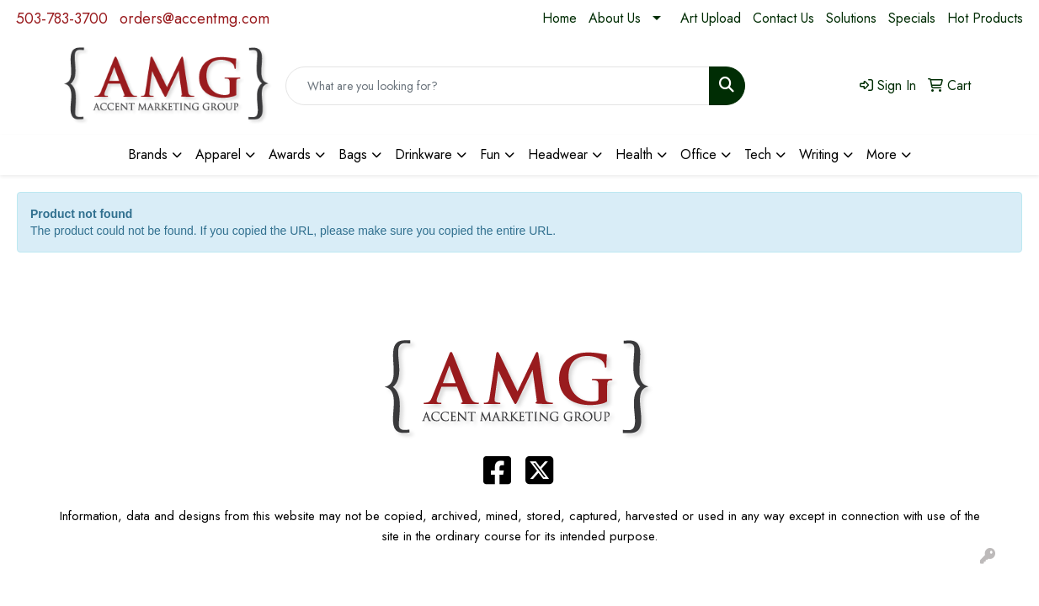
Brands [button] (148, 154)
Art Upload (710, 18)
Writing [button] (819, 154)
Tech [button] (757, 154)
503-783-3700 (62, 18)
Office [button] (698, 154)
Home (559, 18)
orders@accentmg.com (194, 18)
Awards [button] (290, 154)
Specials (911, 18)
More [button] (881, 154)
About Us (615, 18)
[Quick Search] (497, 85)
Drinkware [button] (423, 154)
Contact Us (783, 18)
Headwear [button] (558, 154)
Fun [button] (490, 154)
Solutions (851, 18)
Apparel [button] (218, 154)
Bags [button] (352, 154)
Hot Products (985, 18)
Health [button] (634, 154)
